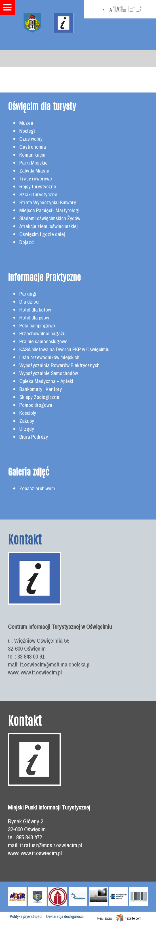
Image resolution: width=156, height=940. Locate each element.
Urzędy (26, 428)
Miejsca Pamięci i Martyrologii (50, 210)
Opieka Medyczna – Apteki (46, 381)
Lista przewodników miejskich (49, 357)
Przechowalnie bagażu (42, 333)
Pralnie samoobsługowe (43, 341)
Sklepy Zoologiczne (39, 397)
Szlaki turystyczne (38, 194)
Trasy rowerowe (35, 178)
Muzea (26, 123)
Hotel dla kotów (35, 309)
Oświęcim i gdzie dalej (42, 234)
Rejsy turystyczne (37, 186)
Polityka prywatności (26, 916)
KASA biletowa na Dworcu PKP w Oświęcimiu (64, 349)
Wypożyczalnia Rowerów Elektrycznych (59, 365)
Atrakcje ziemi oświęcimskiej (48, 226)
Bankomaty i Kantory (40, 389)
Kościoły (27, 413)
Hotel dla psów (34, 317)
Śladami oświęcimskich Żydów (49, 218)
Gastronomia (32, 146)
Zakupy (26, 420)
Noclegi (27, 130)
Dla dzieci (29, 301)
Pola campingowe (37, 325)
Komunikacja (32, 154)
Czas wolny (31, 138)
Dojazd (26, 242)
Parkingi (27, 293)
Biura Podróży (33, 436)
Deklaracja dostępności (65, 916)
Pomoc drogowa (35, 405)
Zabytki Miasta (34, 170)
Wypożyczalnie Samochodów (48, 373)
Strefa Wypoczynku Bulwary (47, 202)
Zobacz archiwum (37, 488)
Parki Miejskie (33, 162)
